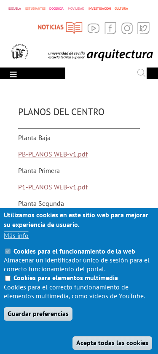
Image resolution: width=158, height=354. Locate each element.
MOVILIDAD (76, 8)
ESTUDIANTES (35, 8)
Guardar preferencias (38, 327)
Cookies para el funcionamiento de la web (74, 264)
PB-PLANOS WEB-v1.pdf (53, 154)
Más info (16, 249)
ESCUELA (14, 8)
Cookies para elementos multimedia (65, 291)
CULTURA (121, 8)
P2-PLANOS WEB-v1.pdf (53, 220)
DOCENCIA (56, 8)
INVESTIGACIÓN (99, 8)
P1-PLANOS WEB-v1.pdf (53, 187)
